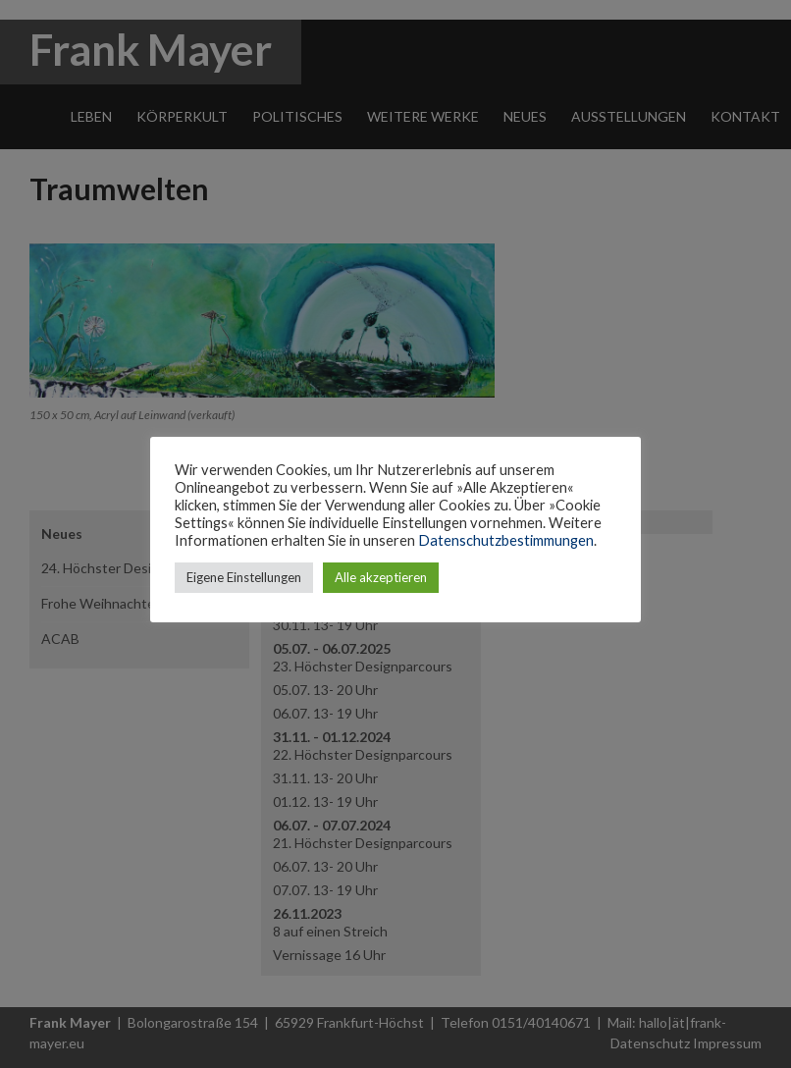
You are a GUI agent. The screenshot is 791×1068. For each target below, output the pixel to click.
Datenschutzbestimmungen (506, 540)
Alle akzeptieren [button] (381, 577)
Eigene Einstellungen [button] (243, 577)
